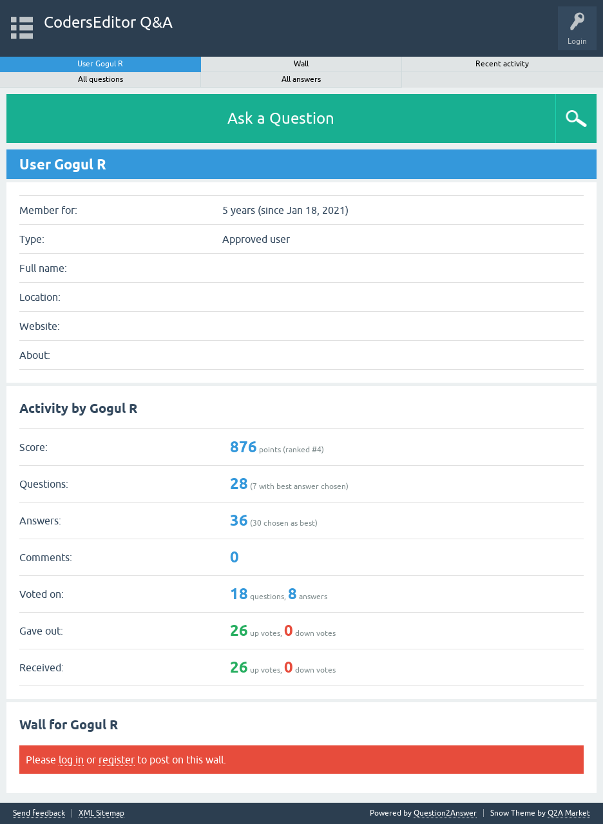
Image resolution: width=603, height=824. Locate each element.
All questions (100, 79)
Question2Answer (445, 813)
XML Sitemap (101, 813)
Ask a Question (280, 118)
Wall (301, 63)
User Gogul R (100, 63)
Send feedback (39, 813)
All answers (301, 79)
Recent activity (502, 63)
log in (71, 759)
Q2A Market (569, 813)
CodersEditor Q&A (108, 22)
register (117, 759)
